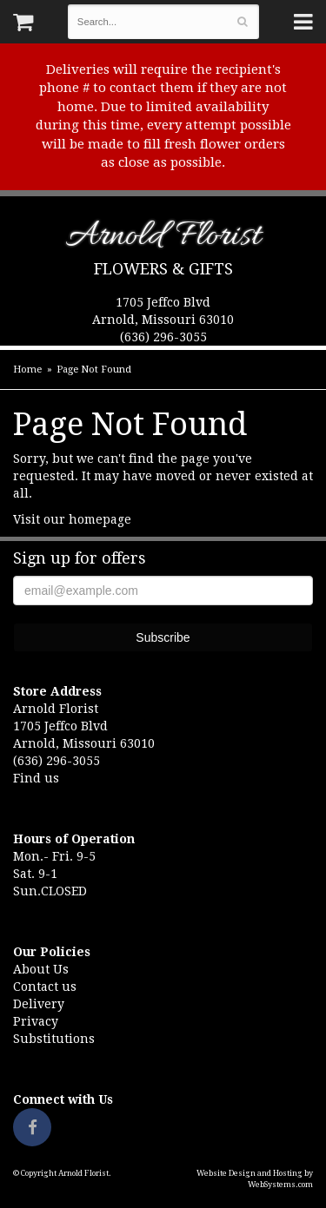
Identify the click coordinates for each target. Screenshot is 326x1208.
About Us (41, 969)
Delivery (38, 1004)
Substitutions (54, 1039)
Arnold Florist (163, 239)
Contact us (45, 986)
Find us (36, 778)
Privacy (35, 1021)
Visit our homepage (72, 519)
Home (27, 369)
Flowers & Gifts (163, 269)
